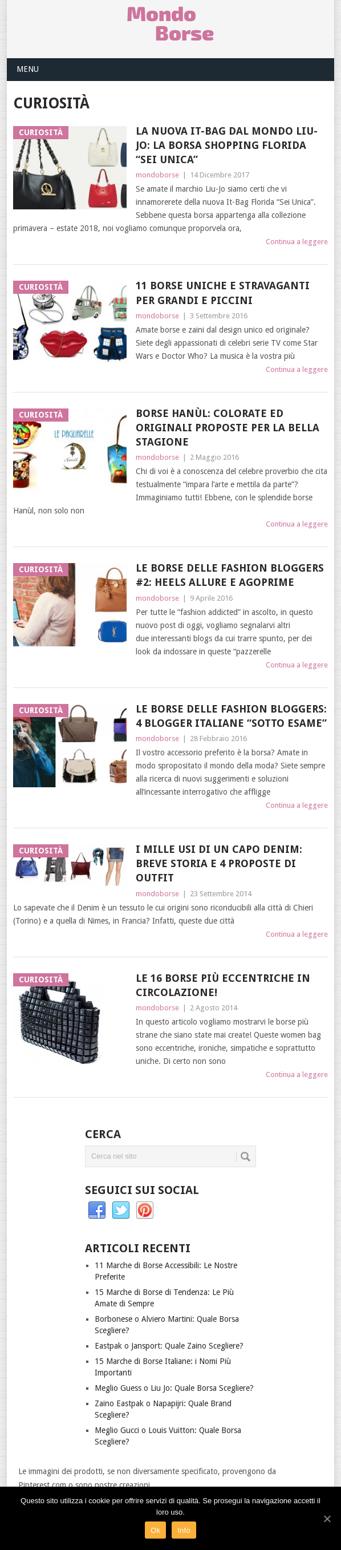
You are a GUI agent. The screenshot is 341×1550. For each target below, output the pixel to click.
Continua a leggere (297, 241)
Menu (28, 69)
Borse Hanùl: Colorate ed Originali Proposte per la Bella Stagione (227, 427)
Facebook (97, 1210)
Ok (155, 1530)
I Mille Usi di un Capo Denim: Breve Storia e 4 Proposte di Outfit (219, 863)
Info (183, 1530)
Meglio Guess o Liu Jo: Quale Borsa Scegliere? (174, 1388)
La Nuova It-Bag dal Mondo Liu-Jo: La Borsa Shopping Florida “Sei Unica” (227, 145)
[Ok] (326, 1518)
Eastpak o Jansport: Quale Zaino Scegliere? (169, 1345)
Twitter (121, 1210)
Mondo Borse (170, 23)
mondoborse (157, 175)
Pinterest (145, 1210)
